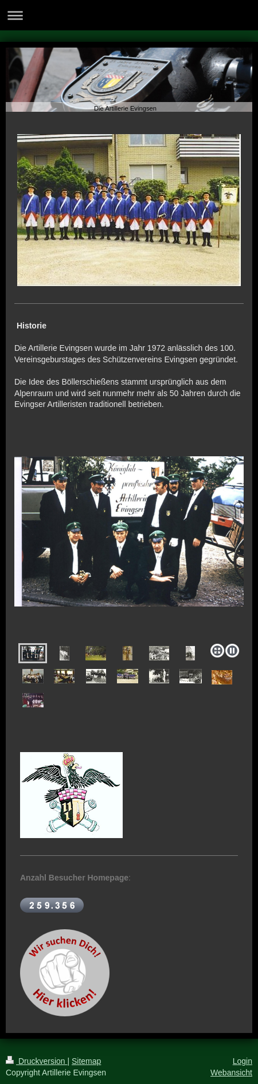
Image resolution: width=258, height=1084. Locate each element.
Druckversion (36, 1061)
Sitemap (86, 1061)
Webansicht (231, 1072)
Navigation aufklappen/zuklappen (129, 15)
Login (242, 1061)
